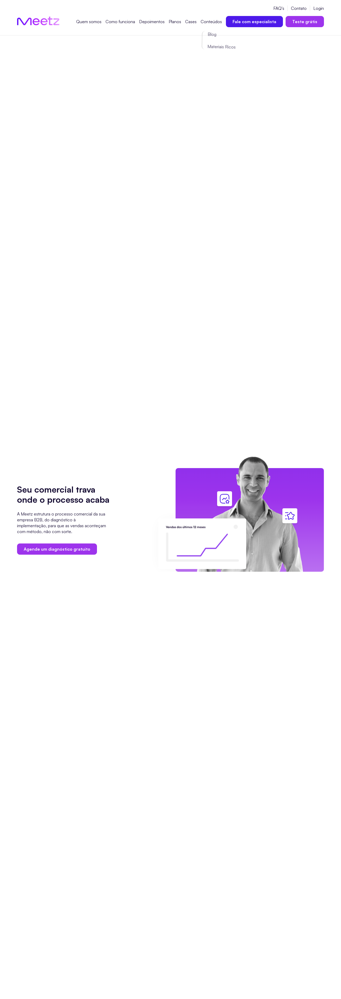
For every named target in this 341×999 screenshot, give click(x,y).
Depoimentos (152, 21)
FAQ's (278, 8)
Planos (175, 21)
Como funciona (120, 21)
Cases (191, 21)
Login (318, 8)
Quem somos (89, 21)
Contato (299, 8)
